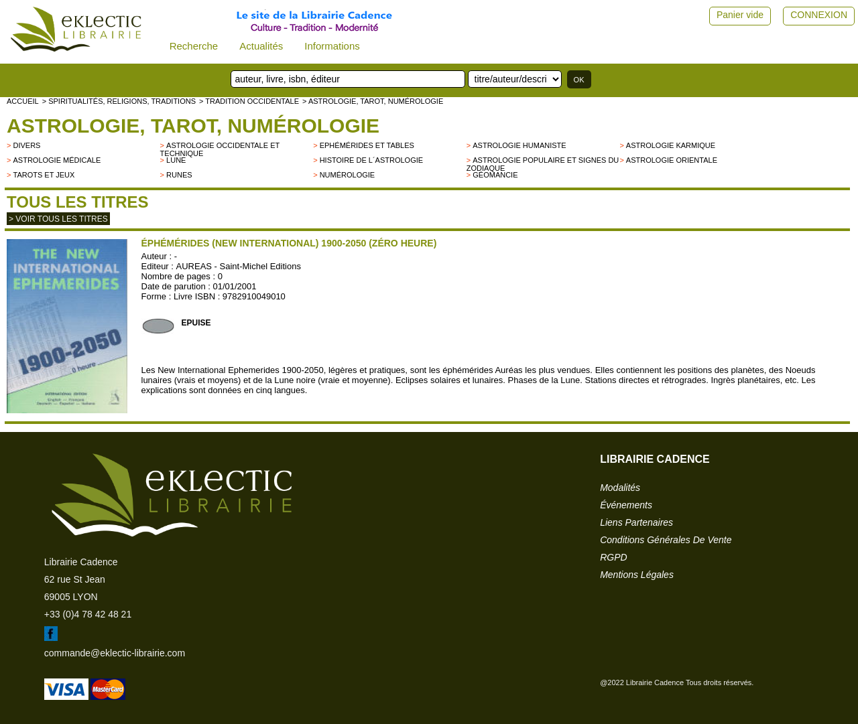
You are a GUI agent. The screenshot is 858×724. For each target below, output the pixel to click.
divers (26, 145)
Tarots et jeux (43, 175)
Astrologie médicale (57, 160)
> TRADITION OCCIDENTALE (249, 101)
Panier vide (740, 14)
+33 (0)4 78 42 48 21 (87, 614)
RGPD (613, 557)
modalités (620, 487)
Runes (179, 175)
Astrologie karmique (670, 145)
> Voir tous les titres (58, 219)
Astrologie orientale (671, 160)
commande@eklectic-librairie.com (114, 653)
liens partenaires (636, 522)
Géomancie (495, 175)
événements (626, 505)
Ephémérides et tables (367, 145)
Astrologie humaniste (519, 145)
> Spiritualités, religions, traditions (119, 101)
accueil (23, 101)
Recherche (194, 46)
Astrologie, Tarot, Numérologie (193, 126)
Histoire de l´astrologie (371, 160)
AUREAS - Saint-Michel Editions (238, 266)
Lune (176, 160)
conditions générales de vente (665, 539)
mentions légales (637, 574)
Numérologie (347, 175)
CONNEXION (818, 14)
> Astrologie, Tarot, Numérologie (372, 101)
